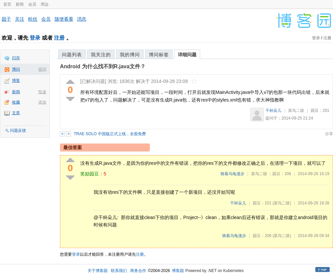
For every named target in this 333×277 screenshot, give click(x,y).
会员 (32, 4)
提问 (42, 69)
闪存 (16, 58)
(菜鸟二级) (281, 203)
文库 (16, 113)
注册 (59, 38)
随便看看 (64, 19)
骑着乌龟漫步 (232, 173)
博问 (16, 69)
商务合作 (138, 270)
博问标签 (159, 54)
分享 (329, 134)
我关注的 (101, 54)
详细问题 (187, 54)
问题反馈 (18, 130)
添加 (42, 102)
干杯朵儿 (273, 110)
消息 (81, 19)
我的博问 (130, 54)
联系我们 (119, 270)
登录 (35, 38)
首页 (7, 4)
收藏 (16, 102)
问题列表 (72, 54)
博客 (16, 80)
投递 (42, 92)
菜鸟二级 (296, 110)
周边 (45, 4)
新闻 (20, 4)
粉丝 (32, 19)
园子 (6, 19)
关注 (19, 19)
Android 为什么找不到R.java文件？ (103, 66)
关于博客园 (98, 270)
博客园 (178, 270)
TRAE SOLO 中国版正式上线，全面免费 (110, 134)
